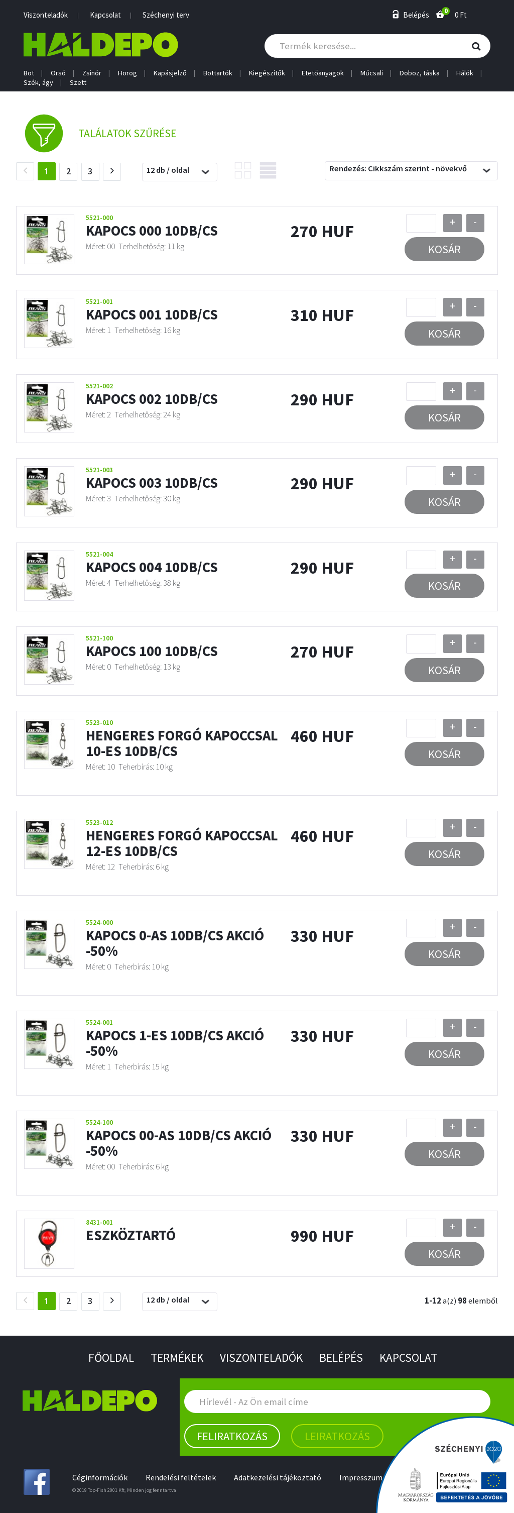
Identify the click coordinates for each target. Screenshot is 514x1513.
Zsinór (91, 73)
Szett (78, 82)
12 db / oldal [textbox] (168, 171)
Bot (29, 73)
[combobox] (179, 173)
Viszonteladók (46, 15)
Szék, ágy (38, 82)
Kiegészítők (267, 73)
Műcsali (371, 73)
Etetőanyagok (323, 73)
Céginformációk (100, 1477)
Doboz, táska (420, 73)
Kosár (444, 251)
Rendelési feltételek (181, 1477)
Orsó (58, 73)
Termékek (175, 1357)
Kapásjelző (170, 73)
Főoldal (107, 1357)
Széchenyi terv (166, 15)
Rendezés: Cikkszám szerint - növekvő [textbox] (398, 170)
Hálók (464, 73)
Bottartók (217, 73)
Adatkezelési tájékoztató (279, 1477)
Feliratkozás (232, 1436)
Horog (127, 73)
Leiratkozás (337, 1436)
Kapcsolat (105, 15)
